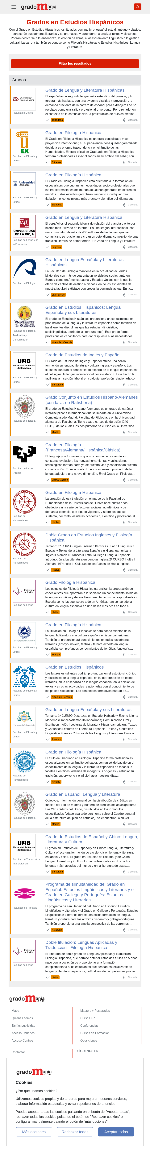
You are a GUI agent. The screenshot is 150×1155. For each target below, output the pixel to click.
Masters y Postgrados (95, 1010)
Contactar (18, 1052)
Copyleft (17, 1074)
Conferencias (89, 1025)
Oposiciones (88, 1040)
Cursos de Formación (95, 1033)
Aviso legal (19, 1067)
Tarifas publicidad (23, 1025)
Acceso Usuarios (23, 1033)
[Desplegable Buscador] (137, 6)
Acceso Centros (22, 1040)
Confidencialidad (23, 1059)
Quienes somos (22, 1018)
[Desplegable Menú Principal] (14, 7)
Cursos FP (87, 1018)
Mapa (15, 1010)
